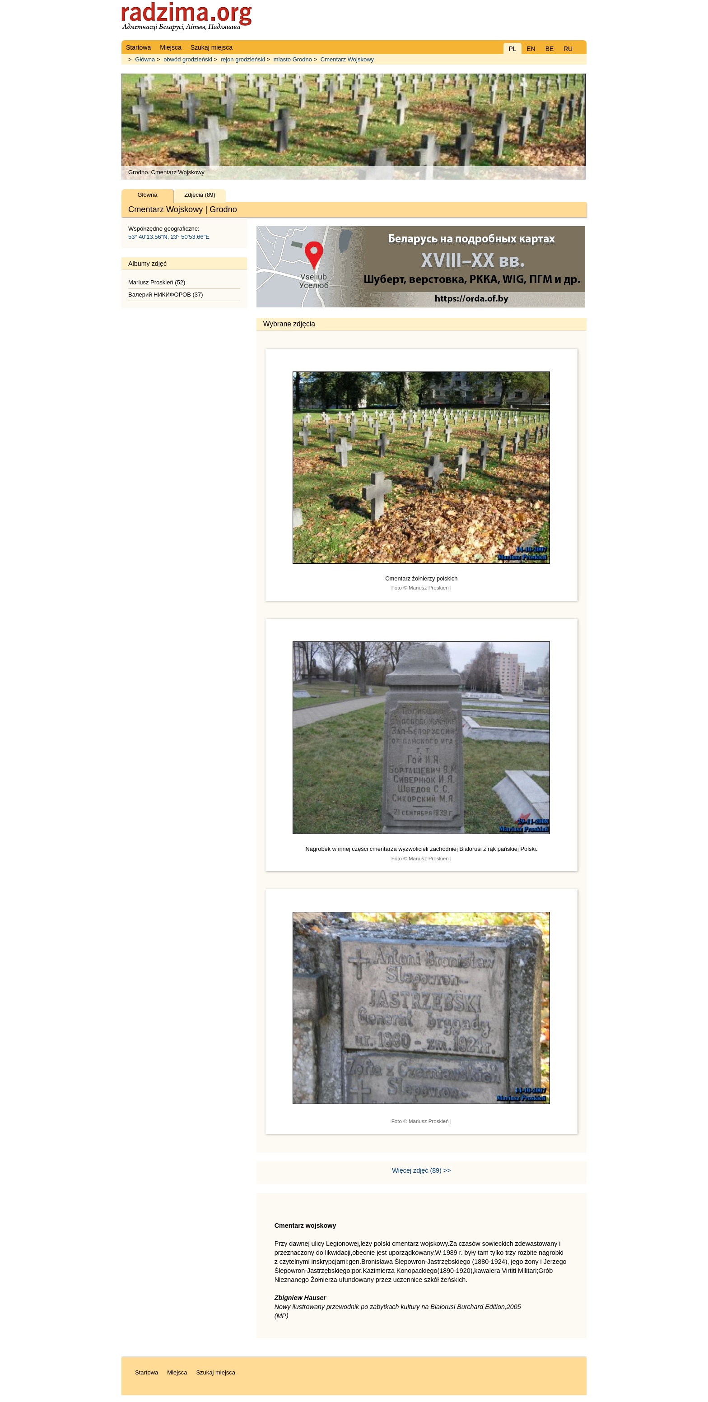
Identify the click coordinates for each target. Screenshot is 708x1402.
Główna (145, 59)
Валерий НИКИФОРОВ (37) (165, 294)
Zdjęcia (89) (199, 194)
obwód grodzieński (187, 59)
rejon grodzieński (243, 59)
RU (568, 48)
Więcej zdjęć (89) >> (421, 1170)
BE (549, 48)
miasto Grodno (293, 59)
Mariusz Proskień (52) (156, 282)
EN (530, 48)
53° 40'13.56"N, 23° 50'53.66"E (169, 236)
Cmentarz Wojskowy (347, 59)
